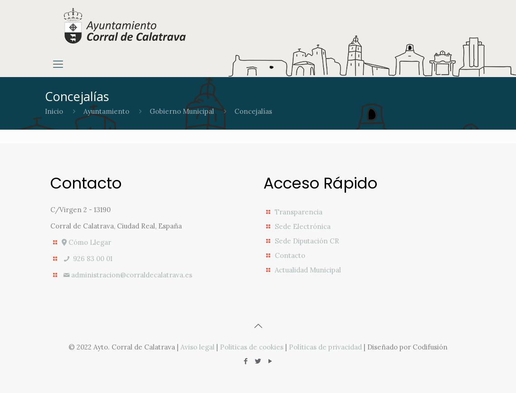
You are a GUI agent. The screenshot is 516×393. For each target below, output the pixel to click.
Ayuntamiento (106, 111)
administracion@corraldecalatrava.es (127, 275)
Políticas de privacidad (325, 347)
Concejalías (253, 111)
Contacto (290, 255)
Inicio (54, 111)
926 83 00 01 (87, 258)
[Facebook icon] (246, 361)
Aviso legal (197, 347)
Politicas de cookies (251, 347)
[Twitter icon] (258, 361)
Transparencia (298, 212)
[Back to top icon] (258, 325)
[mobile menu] (58, 64)
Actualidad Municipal (308, 270)
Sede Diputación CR (307, 241)
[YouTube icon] (270, 361)
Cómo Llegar (86, 242)
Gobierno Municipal (182, 111)
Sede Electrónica (303, 226)
